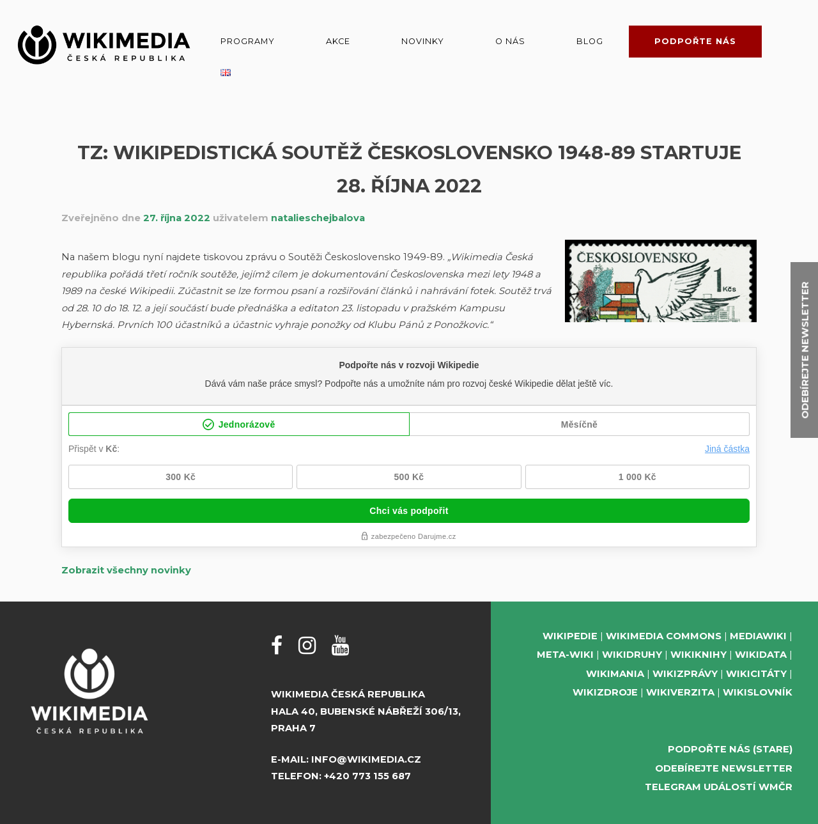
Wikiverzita (680, 692)
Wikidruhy (632, 654)
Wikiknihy (698, 654)
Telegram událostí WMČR (718, 787)
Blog (589, 41)
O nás (510, 41)
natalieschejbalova (318, 218)
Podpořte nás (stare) (730, 749)
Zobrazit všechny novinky (126, 570)
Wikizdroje (605, 692)
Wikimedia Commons (664, 636)
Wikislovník (757, 692)
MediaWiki (758, 636)
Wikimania (615, 674)
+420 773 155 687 (367, 776)
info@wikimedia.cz (366, 759)
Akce (338, 41)
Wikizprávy (685, 674)
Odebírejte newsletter (723, 768)
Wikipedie (570, 636)
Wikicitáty (756, 674)
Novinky (422, 41)
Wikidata (761, 654)
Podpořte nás (695, 41)
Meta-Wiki (565, 654)
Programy (247, 41)
